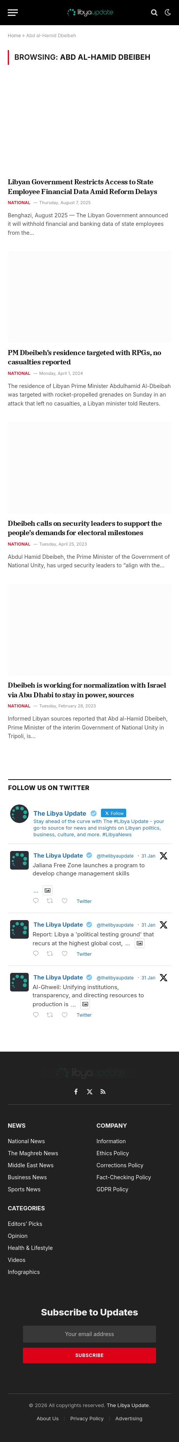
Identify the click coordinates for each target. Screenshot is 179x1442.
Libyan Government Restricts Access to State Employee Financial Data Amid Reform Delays (82, 186)
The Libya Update (58, 855)
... (35, 890)
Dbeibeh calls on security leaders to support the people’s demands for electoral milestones (85, 528)
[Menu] (13, 12)
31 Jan (148, 856)
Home (14, 35)
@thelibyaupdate (115, 856)
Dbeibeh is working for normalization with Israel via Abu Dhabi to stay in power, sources (87, 690)
